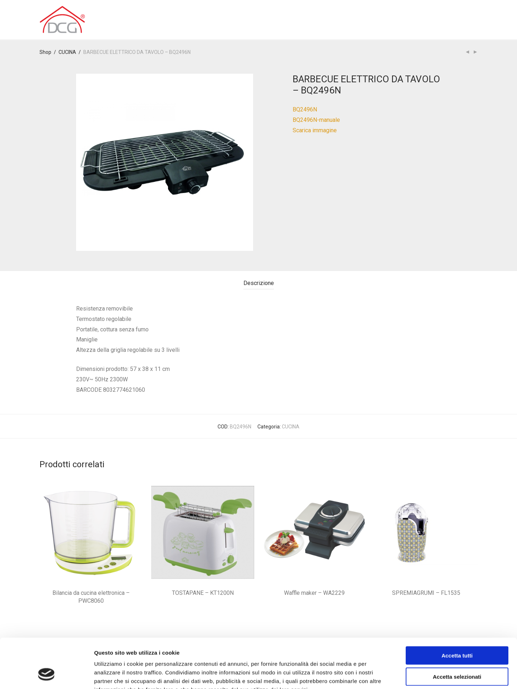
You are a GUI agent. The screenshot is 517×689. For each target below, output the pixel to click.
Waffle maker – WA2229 (314, 592)
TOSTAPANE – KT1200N (203, 592)
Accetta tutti (457, 611)
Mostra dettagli (377, 675)
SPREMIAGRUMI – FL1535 (426, 592)
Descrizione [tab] (258, 283)
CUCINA (67, 52)
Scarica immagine (315, 130)
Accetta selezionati (457, 633)
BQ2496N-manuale (316, 119)
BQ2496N (305, 109)
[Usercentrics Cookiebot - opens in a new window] (46, 675)
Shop (45, 52)
